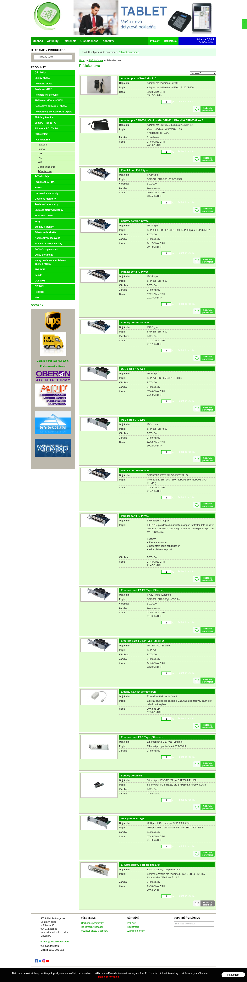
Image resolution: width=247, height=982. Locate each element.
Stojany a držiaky (44, 226)
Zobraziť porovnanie (128, 52)
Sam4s (38, 275)
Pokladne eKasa (43, 83)
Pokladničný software (46, 95)
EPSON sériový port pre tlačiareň (140, 864)
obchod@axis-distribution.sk (55, 941)
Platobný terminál (44, 117)
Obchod (38, 41)
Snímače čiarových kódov (49, 210)
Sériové (42, 149)
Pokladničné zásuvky (46, 204)
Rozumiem (233, 974)
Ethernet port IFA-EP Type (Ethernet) (142, 590)
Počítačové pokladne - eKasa (51, 106)
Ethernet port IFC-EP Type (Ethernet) (143, 640)
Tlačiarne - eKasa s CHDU (49, 100)
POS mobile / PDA (45, 182)
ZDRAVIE (40, 269)
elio (37, 297)
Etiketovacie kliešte (45, 232)
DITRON (39, 286)
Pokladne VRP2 (43, 89)
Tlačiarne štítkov (44, 215)
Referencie (69, 41)
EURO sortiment (44, 254)
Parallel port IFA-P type (134, 170)
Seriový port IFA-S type (135, 220)
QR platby (40, 72)
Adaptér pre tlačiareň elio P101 (139, 78)
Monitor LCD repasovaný (48, 243)
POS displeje (42, 176)
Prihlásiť (131, 923)
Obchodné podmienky (92, 923)
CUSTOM (40, 280)
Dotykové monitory (45, 198)
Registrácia (133, 927)
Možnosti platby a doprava (94, 930)
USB (40, 153)
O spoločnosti (89, 41)
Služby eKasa (42, 78)
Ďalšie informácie (108, 976)
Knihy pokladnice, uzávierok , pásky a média (51, 262)
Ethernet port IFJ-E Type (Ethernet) (141, 737)
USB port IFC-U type (133, 419)
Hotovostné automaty (46, 193)
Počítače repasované (46, 249)
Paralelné (42, 144)
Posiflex (39, 292)
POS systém (41, 134)
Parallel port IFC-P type (135, 271)
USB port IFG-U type (133, 818)
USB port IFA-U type (133, 368)
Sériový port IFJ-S (131, 775)
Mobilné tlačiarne (46, 167)
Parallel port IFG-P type (135, 470)
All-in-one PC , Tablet (46, 128)
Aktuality (52, 41)
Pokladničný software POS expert (53, 111)
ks (173, 102)
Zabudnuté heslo (136, 930)
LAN (40, 158)
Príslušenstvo (45, 171)
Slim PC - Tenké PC (45, 123)
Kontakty (108, 41)
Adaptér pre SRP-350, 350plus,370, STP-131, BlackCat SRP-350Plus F (162, 120)
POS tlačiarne (42, 139)
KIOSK (38, 187)
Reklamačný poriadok (92, 927)
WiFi (40, 162)
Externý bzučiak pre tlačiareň (138, 691)
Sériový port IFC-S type (135, 322)
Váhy (37, 221)
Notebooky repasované (47, 238)
